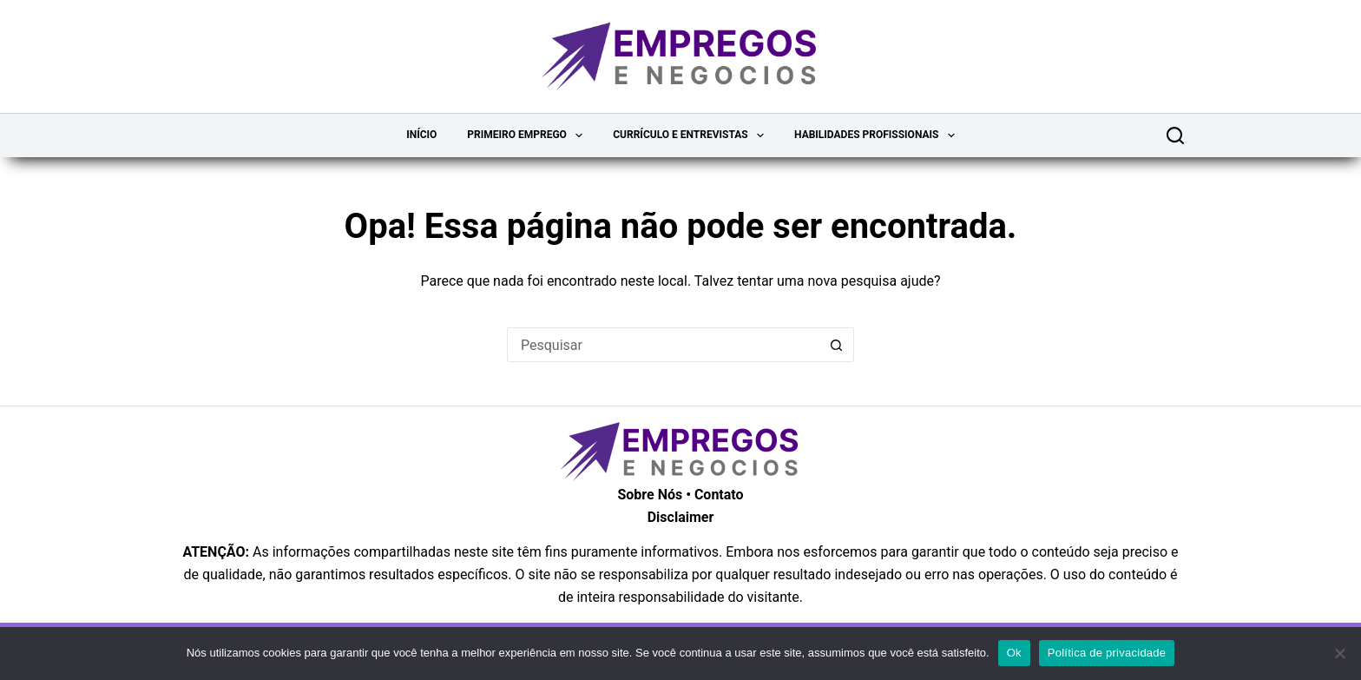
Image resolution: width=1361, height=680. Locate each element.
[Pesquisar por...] (663, 344)
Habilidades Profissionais (878, 135)
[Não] (1339, 653)
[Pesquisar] (1175, 135)
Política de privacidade (1107, 652)
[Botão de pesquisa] (836, 344)
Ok (1014, 652)
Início (421, 135)
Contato (719, 494)
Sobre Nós (649, 494)
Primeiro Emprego (528, 135)
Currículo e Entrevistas (692, 135)
